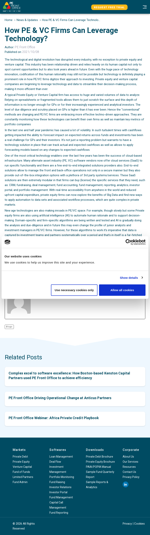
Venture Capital (22, 466)
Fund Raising (57, 482)
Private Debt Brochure (99, 456)
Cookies (139, 523)
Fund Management (61, 497)
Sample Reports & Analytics (97, 485)
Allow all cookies (122, 290)
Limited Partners (23, 477)
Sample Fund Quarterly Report (100, 474)
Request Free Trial (109, 7)
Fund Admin (20, 482)
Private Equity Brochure (100, 461)
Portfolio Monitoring (61, 477)
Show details (129, 277)
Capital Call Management (57, 505)
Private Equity (21, 461)
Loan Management (61, 456)
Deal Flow (55, 461)
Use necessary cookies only (74, 290)
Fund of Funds (21, 471)
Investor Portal (58, 492)
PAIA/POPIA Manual (98, 466)
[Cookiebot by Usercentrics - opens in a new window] (128, 242)
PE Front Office (25, 47)
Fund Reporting (58, 512)
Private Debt (20, 456)
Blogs (9, 326)
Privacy (127, 523)
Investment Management (57, 469)
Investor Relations (60, 487)
